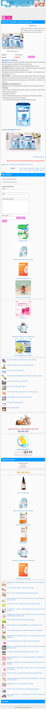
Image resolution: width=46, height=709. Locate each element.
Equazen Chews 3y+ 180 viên (23, 524)
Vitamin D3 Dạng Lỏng (23, 492)
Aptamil (6, 60)
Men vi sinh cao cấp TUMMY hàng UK (16, 386)
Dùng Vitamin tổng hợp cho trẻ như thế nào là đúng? (20, 365)
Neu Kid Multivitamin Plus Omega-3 (23, 355)
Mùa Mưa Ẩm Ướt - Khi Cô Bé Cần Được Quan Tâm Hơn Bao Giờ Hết (24, 673)
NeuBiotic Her (23, 317)
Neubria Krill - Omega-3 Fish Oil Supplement (23, 336)
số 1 (10, 60)
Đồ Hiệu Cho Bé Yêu (39, 157)
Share (27, 168)
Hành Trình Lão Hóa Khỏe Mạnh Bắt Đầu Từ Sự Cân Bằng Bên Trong (24, 625)
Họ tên (4, 188)
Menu (9, 17)
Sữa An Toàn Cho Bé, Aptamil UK (15, 370)
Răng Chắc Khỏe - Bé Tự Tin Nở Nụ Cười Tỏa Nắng (20, 683)
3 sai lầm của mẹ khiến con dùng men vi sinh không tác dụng (22, 391)
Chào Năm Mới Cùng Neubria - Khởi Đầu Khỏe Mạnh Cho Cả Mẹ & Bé (24, 630)
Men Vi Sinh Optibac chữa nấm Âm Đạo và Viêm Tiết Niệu (21, 359)
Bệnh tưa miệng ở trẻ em (13, 407)
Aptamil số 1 (7, 164)
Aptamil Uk (14, 164)
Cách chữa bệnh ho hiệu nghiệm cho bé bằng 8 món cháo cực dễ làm (24, 375)
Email (4, 193)
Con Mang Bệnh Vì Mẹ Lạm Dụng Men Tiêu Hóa (19, 397)
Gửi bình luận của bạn (8, 199)
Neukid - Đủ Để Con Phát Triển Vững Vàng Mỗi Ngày (20, 619)
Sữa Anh (30, 164)
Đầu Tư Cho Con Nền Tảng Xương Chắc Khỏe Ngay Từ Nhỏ (22, 593)
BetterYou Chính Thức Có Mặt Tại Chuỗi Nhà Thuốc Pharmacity (23, 689)
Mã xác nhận (5, 215)
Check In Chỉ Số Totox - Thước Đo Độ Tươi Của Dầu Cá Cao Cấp (23, 603)
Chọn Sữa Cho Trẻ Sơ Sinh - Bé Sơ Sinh (17, 381)
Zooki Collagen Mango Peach (23, 278)
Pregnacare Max (23, 240)
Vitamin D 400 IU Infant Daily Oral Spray (23, 259)
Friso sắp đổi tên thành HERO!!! (15, 402)
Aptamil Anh (8, 62)
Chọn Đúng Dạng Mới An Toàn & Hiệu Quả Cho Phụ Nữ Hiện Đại (23, 641)
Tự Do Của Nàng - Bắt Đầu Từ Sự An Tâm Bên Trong (20, 587)
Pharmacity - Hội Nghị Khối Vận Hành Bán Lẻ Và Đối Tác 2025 (23, 651)
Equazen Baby (23, 542)
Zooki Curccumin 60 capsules (23, 297)
